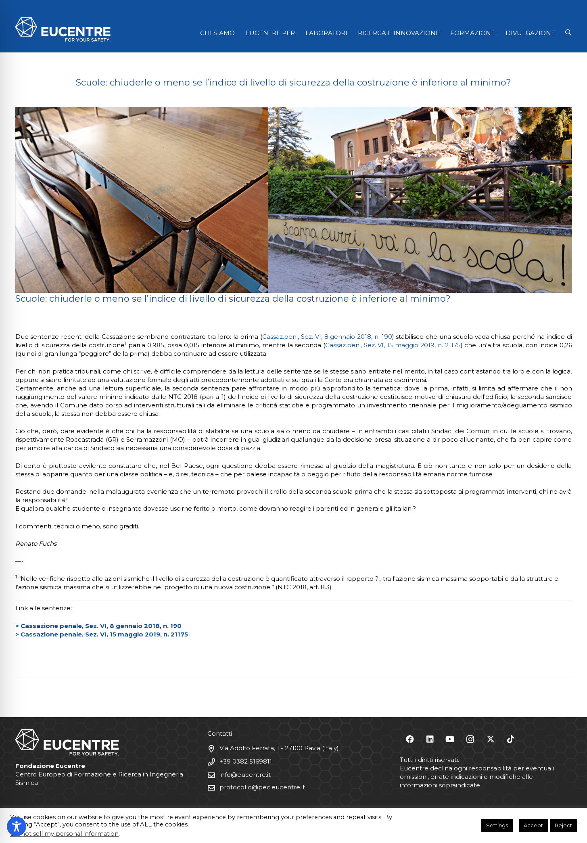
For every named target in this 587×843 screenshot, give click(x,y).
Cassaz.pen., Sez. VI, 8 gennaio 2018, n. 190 (327, 336)
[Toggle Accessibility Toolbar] (16, 826)
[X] (490, 739)
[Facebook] (410, 739)
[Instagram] (470, 739)
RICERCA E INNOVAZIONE (399, 33)
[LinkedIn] (430, 739)
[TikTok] (511, 739)
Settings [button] (497, 825)
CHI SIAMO (217, 33)
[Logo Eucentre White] (63, 29)
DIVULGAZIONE (530, 33)
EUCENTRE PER (270, 33)
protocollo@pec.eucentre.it (262, 787)
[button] (568, 33)
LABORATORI (326, 33)
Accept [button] (533, 825)
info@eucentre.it (245, 774)
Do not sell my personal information (64, 833)
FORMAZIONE (472, 33)
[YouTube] (450, 739)
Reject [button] (563, 825)
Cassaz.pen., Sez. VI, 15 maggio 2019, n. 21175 (393, 345)
